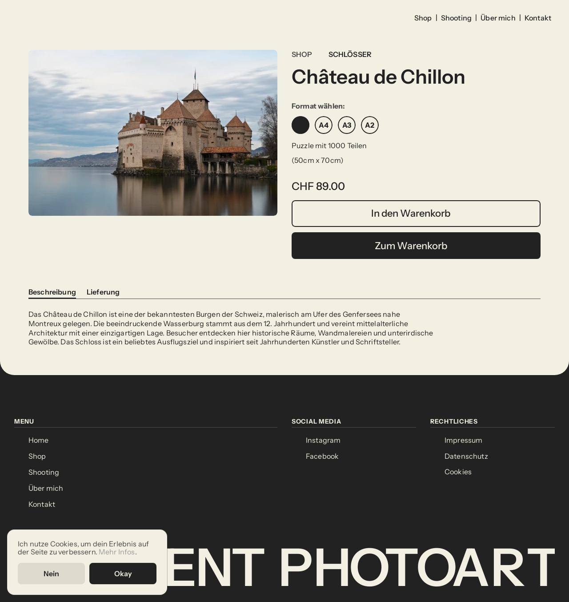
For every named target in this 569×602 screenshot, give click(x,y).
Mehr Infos (117, 551)
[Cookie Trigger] (458, 472)
